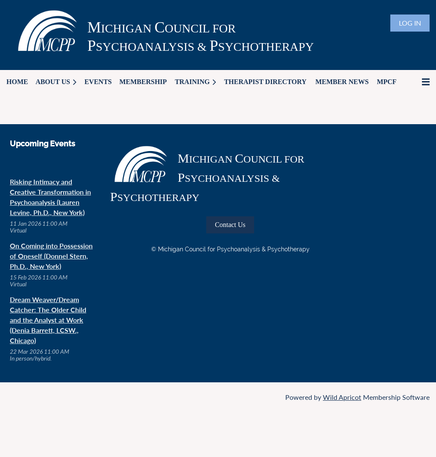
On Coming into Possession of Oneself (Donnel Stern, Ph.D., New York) (51, 256)
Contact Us (230, 224)
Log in (410, 23)
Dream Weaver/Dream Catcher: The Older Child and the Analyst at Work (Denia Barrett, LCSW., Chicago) (48, 319)
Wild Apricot (342, 397)
